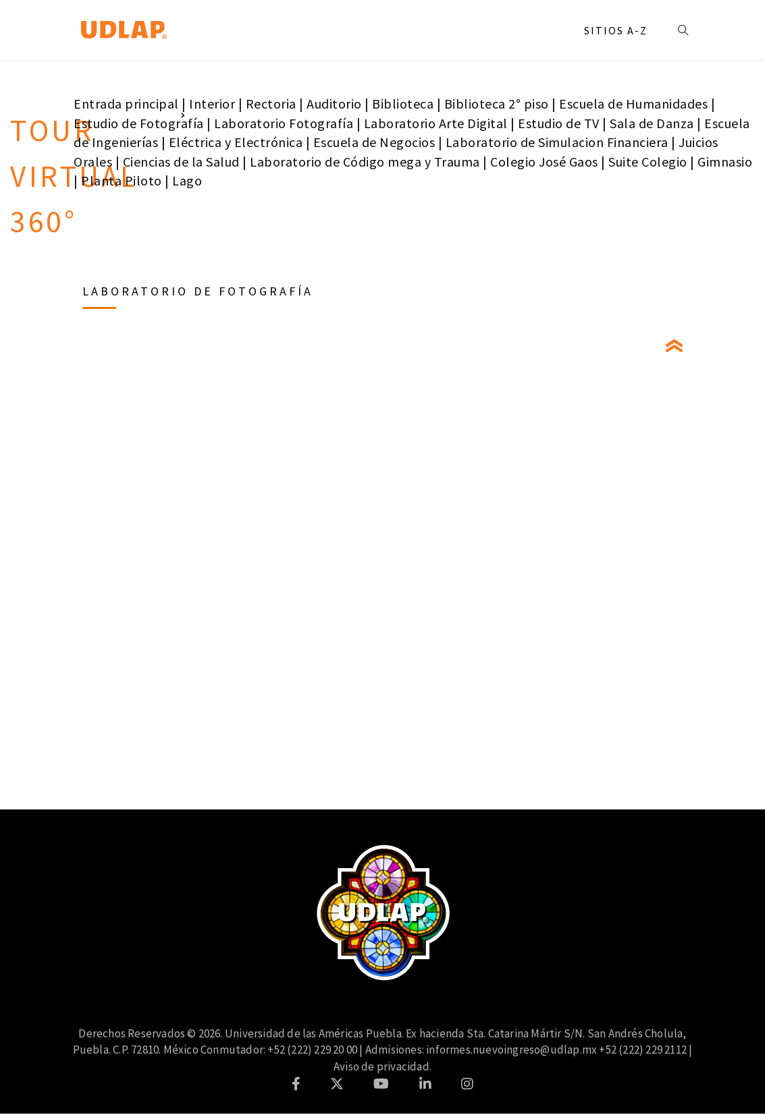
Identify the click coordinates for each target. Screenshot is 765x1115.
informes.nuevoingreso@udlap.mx (511, 1049)
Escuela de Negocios (374, 142)
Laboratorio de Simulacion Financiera (557, 142)
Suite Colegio (647, 161)
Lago (187, 180)
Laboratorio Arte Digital (436, 123)
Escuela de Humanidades (633, 103)
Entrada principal (126, 103)
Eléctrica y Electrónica (236, 142)
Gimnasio (724, 161)
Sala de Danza (652, 123)
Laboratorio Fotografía (283, 123)
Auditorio (334, 103)
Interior (212, 103)
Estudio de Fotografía (139, 123)
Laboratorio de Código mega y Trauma (365, 161)
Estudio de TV (559, 123)
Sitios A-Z (616, 30)
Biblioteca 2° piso (496, 103)
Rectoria (271, 103)
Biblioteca (402, 103)
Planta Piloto (121, 180)
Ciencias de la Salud (181, 161)
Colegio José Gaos (544, 161)
